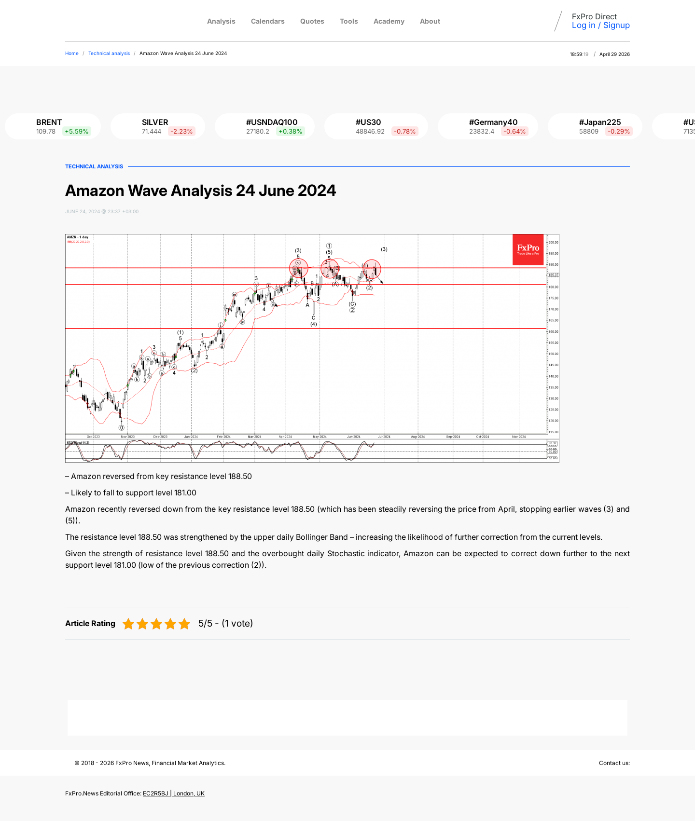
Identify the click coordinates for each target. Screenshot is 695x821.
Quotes (312, 21)
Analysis (221, 21)
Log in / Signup (601, 25)
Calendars (268, 21)
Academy (389, 21)
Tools (349, 21)
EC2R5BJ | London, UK (174, 793)
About (430, 21)
